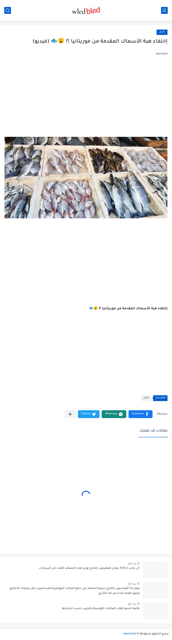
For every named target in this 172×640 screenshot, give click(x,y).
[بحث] (7, 10)
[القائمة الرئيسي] (164, 10)
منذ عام (132, 563)
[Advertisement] (86, 102)
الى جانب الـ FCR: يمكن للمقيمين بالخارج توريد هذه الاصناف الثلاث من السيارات (89, 568)
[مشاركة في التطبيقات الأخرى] (70, 414)
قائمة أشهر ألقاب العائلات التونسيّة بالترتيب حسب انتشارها (101, 608)
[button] (141, 414)
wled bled (129, 634)
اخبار (162, 32)
